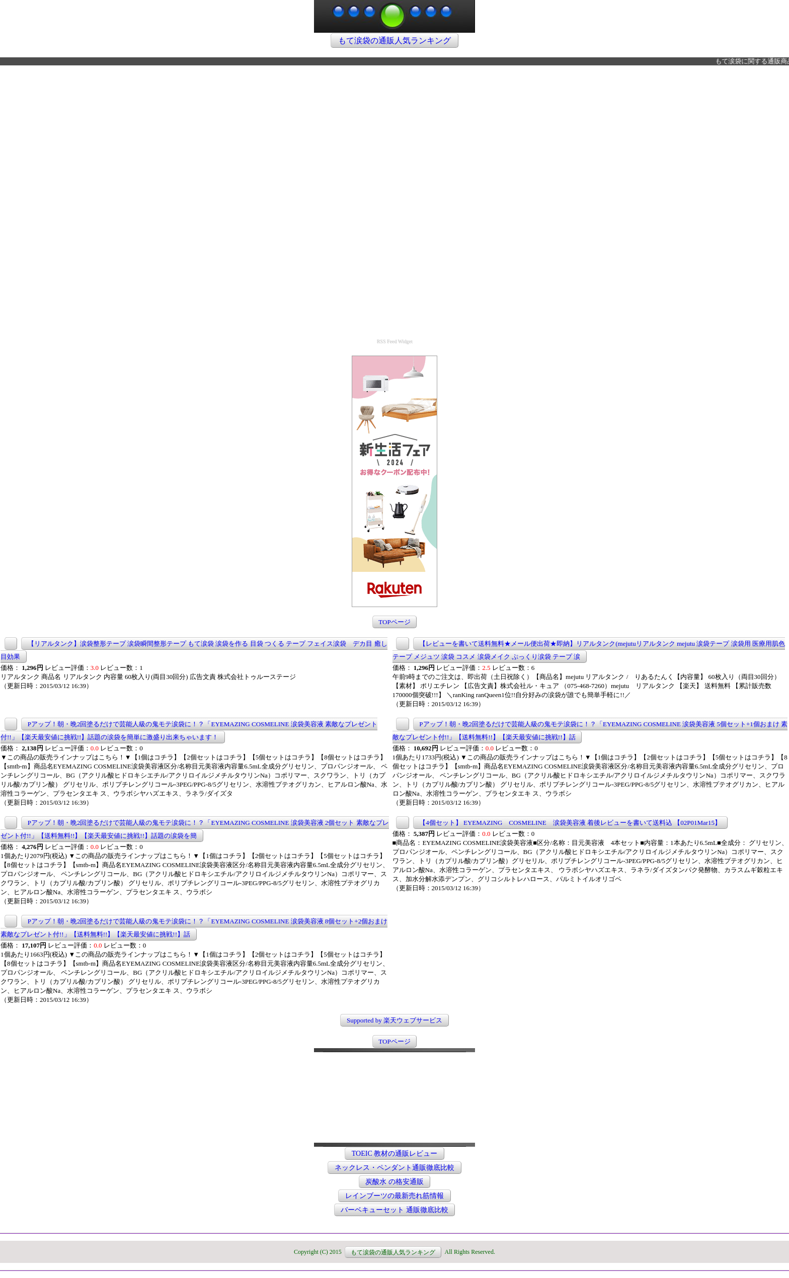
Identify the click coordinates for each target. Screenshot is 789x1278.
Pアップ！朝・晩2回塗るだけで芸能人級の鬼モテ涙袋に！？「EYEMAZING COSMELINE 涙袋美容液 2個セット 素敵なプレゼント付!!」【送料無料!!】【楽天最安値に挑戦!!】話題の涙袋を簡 (195, 829)
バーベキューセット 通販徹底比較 (394, 1210)
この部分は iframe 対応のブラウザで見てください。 (394, 1074)
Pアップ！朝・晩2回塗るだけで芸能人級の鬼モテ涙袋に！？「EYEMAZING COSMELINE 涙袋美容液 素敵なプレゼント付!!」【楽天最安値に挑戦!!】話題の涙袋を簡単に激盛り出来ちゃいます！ (189, 730)
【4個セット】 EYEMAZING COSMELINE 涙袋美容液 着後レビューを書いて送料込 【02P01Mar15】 (570, 822)
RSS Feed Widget (394, 341)
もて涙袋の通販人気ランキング (394, 40)
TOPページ (394, 622)
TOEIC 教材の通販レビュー (394, 1153)
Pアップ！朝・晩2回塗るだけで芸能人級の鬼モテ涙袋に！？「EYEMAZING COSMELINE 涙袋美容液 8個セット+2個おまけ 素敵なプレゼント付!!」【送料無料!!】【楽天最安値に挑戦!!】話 (194, 927)
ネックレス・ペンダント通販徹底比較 (394, 1167)
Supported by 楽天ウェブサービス (394, 1020)
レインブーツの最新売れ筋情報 (394, 1196)
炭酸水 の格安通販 (394, 1181)
